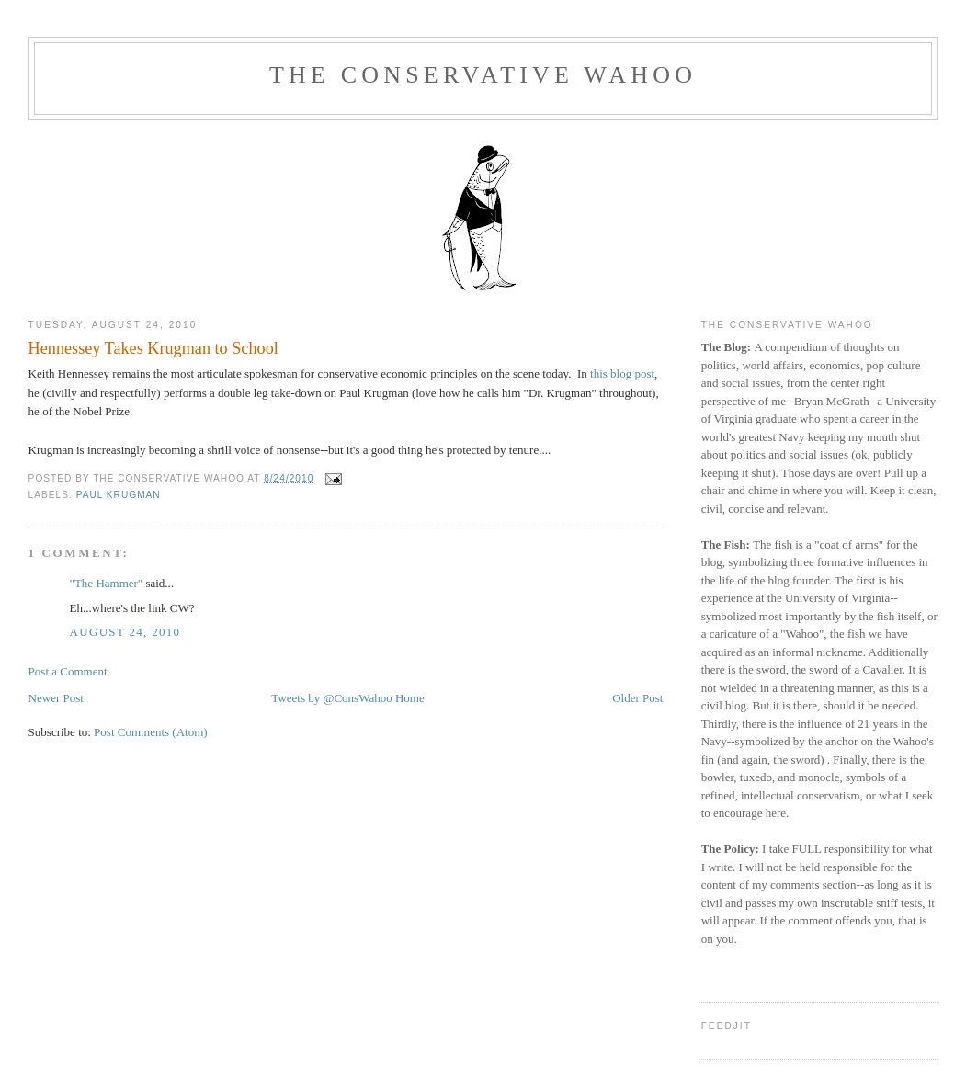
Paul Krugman (118, 495)
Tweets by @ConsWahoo (331, 698)
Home (410, 698)
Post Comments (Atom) (151, 732)
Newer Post (56, 698)
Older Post (637, 698)
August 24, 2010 (125, 632)
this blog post (622, 373)
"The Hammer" (106, 583)
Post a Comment (68, 671)
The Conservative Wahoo (483, 75)
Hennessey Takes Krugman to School (153, 348)
